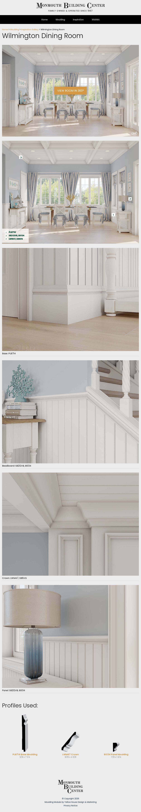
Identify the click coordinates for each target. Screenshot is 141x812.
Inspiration (78, 19)
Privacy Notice (70, 805)
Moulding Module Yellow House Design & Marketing (71, 802)
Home (44, 19)
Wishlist (96, 19)
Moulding (60, 19)
